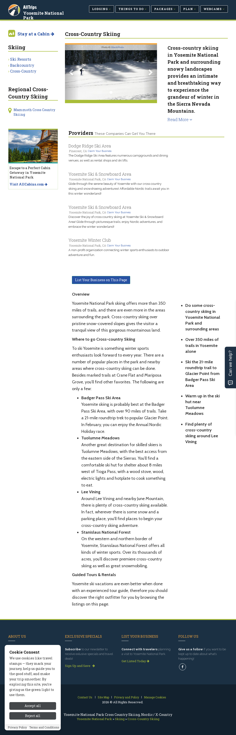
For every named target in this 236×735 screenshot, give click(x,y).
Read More (180, 119)
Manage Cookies (155, 697)
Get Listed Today (135, 661)
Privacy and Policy (126, 697)
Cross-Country (23, 71)
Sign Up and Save (80, 666)
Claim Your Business (99, 151)
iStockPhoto (117, 47)
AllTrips (30, 6)
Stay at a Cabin (36, 34)
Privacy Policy (17, 733)
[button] (72, 72)
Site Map (103, 697)
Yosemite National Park (44, 15)
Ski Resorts (20, 59)
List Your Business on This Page (101, 280)
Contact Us (85, 697)
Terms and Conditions (44, 733)
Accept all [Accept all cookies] (33, 711)
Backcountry (22, 65)
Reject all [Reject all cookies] (32, 721)
